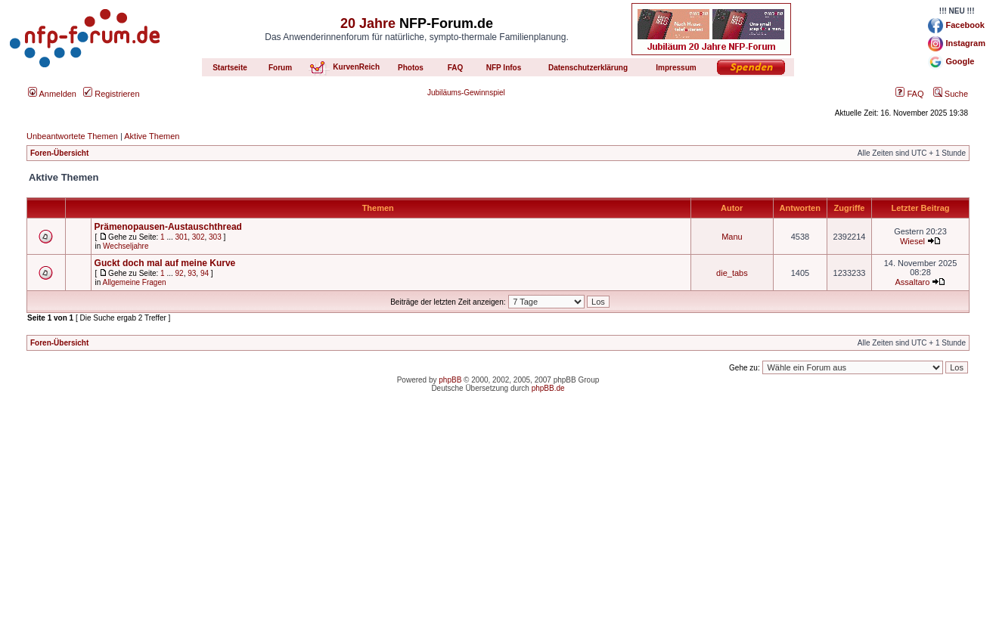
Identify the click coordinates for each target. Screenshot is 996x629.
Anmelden (52, 93)
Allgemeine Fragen (134, 282)
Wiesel (912, 241)
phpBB (450, 380)
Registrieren (111, 93)
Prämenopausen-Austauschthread (168, 227)
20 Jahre (368, 23)
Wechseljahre (125, 246)
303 (215, 237)
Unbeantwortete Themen (72, 136)
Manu (732, 236)
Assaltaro (912, 282)
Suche (950, 93)
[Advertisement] (498, 523)
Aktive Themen (151, 136)
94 (204, 273)
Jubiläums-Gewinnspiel (466, 92)
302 (198, 237)
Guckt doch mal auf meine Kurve (165, 263)
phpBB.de (548, 388)
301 (181, 237)
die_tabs (732, 272)
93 (192, 273)
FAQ (909, 93)
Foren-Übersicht (59, 153)
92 (179, 273)
